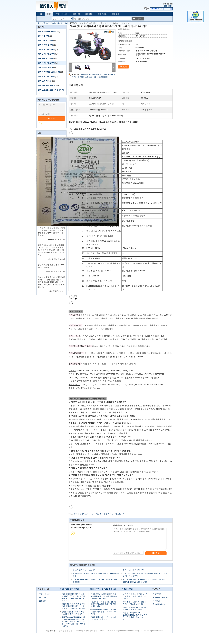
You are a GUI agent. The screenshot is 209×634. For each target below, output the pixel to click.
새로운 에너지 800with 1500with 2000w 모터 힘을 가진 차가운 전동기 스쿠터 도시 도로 (135, 616)
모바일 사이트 (159, 604)
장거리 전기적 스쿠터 (59, 23)
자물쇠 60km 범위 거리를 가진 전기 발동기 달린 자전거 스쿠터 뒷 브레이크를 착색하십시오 (73, 606)
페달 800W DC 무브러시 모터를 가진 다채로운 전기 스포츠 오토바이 (103, 611)
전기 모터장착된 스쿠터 (47, 31)
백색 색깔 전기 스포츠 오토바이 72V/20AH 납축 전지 (103, 618)
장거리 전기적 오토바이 (115, 514)
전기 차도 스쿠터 (98, 514)
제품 (49, 14)
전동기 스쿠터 (43, 36)
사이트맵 (156, 601)
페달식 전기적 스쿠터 (46, 49)
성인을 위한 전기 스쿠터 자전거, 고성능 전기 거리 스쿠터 (72, 613)
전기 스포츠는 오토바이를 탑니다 (51, 90)
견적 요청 (167, 6)
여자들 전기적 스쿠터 (46, 54)
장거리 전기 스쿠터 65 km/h (134, 570)
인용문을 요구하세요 (161, 597)
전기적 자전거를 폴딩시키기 (49, 72)
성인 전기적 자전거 (45, 67)
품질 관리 (89, 14)
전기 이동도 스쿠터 (45, 40)
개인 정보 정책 (51, 631)
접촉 (51, 118)
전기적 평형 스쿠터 (45, 45)
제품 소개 (45, 23)
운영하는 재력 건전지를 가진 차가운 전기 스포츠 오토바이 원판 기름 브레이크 (103, 604)
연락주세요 (102, 14)
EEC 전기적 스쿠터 (45, 58)
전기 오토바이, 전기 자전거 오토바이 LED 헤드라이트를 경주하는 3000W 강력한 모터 (104, 596)
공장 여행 (76, 14)
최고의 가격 (103, 77)
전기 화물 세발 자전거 (46, 85)
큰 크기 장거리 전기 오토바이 (84, 570)
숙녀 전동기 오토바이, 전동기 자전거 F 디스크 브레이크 (134, 603)
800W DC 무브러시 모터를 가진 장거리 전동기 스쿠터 (134, 608)
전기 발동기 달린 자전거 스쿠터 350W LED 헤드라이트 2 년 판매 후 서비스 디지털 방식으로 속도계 (73, 597)
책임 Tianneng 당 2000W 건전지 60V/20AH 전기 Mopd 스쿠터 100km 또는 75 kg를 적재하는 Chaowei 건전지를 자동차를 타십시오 (73, 621)
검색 (139, 19)
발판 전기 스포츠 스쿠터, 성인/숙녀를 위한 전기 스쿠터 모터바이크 (135, 596)
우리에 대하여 (61, 14)
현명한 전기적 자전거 (46, 76)
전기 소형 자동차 (44, 81)
